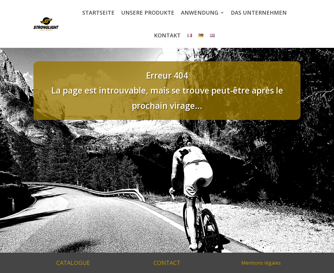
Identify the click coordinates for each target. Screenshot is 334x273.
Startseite (98, 12)
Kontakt (167, 35)
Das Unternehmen (259, 12)
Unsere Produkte (147, 12)
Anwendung (199, 12)
